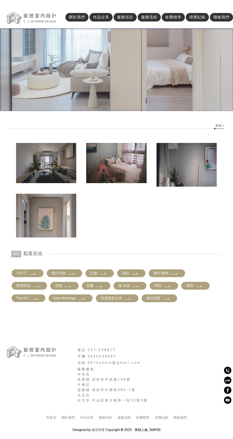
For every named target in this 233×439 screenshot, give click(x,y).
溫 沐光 (128, 286)
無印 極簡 (165, 273)
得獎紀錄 (197, 17)
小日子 (26, 273)
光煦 (63, 286)
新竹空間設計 (69, 405)
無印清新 (158, 298)
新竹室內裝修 (93, 405)
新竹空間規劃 (147, 405)
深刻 (130, 273)
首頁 (218, 125)
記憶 (98, 273)
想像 (95, 286)
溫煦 (194, 286)
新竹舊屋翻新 (170, 405)
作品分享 (101, 17)
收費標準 (173, 17)
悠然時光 (28, 286)
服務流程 (149, 17)
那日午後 (63, 273)
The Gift (27, 298)
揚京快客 (98, 430)
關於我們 (77, 17)
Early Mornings (69, 298)
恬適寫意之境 (116, 298)
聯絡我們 (221, 17)
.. (133, 430)
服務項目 (125, 17)
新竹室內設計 (46, 405)
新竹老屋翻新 (193, 405)
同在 (162, 286)
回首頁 (51, 417)
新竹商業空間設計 (120, 405)
